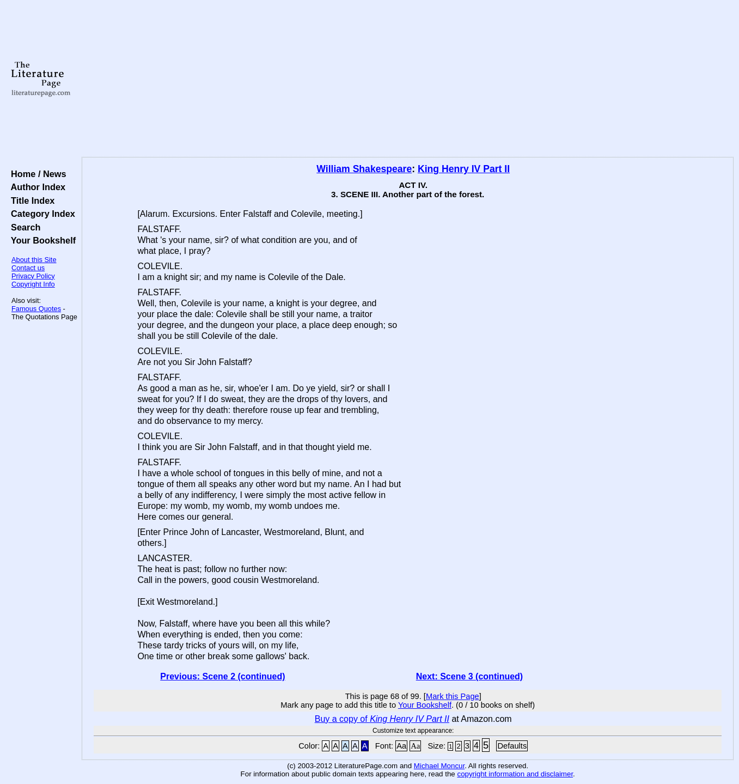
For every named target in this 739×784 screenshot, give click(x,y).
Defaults (512, 746)
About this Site (34, 260)
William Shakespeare (364, 168)
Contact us (28, 268)
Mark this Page (452, 696)
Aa (401, 746)
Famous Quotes (36, 309)
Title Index (30, 200)
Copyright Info (33, 284)
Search (23, 227)
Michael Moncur (439, 766)
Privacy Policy (33, 276)
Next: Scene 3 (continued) (469, 676)
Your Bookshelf (41, 240)
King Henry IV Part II (464, 168)
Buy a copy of (382, 719)
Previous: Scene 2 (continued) (222, 676)
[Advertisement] (407, 79)
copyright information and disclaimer (515, 774)
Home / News (36, 174)
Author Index (35, 187)
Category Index (40, 213)
